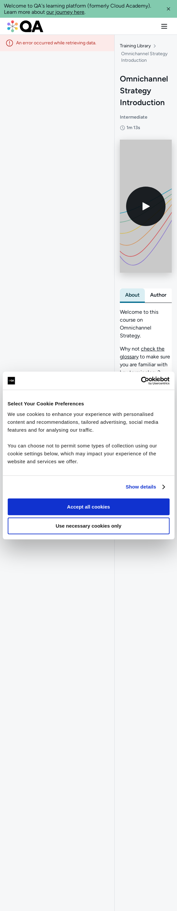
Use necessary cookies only (88, 526)
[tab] (132, 295)
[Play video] (146, 206)
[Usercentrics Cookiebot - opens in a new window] (140, 380)
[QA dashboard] (25, 26)
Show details (141, 487)
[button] (168, 8)
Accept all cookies (88, 507)
